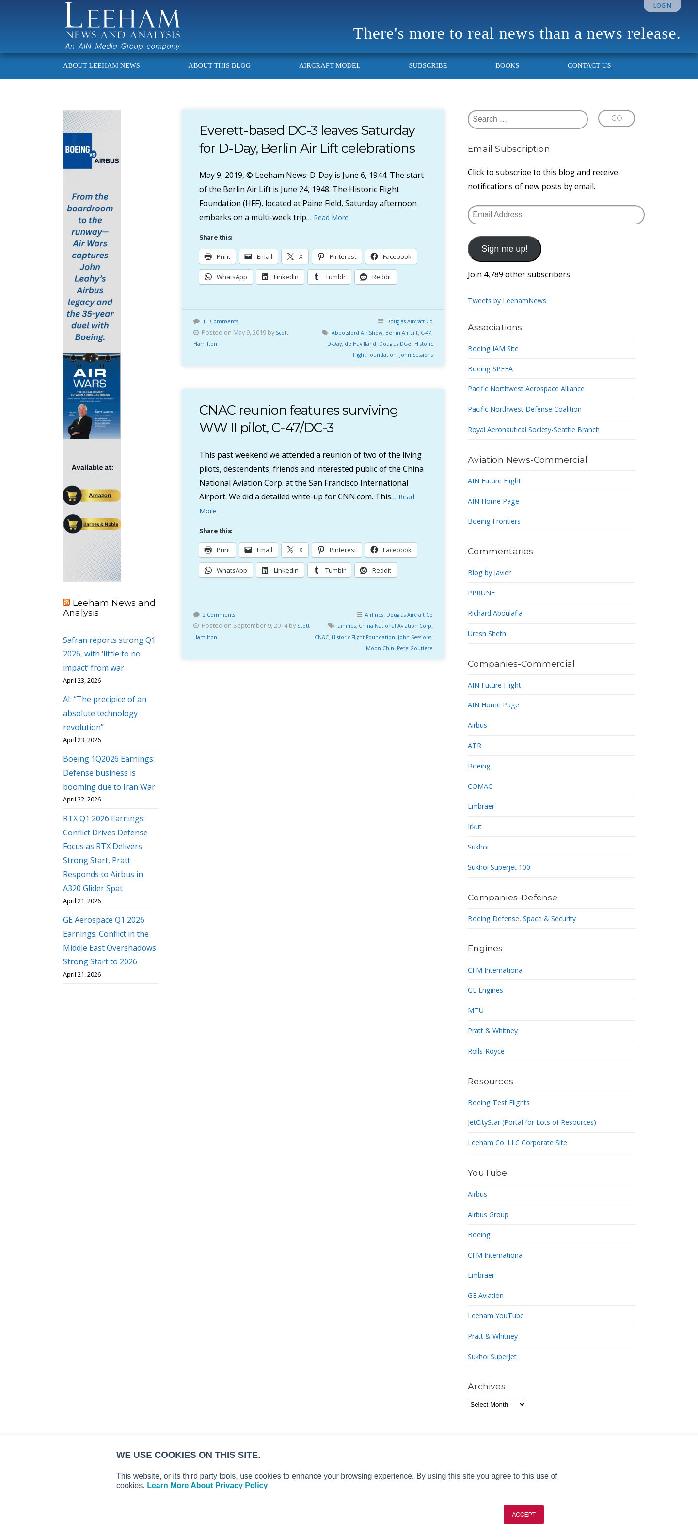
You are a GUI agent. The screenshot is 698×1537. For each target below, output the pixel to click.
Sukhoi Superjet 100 (504, 881)
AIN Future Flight (499, 495)
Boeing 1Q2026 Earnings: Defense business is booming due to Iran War (109, 787)
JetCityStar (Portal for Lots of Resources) (542, 1137)
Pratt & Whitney (496, 1045)
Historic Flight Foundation (352, 387)
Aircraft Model (330, 80)
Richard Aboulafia (499, 628)
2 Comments (221, 647)
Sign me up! (504, 264)
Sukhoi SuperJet (497, 1370)
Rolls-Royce (488, 1065)
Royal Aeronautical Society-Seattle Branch (543, 444)
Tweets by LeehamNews (512, 315)
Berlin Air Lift (413, 364)
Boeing (481, 780)
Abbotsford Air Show (362, 364)
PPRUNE (483, 607)
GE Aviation (488, 1310)
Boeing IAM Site (497, 362)
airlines (353, 658)
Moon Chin (400, 680)
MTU (477, 1025)
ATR (475, 760)
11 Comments (222, 353)
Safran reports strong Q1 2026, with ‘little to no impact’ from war (109, 668)
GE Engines (488, 1004)
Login (662, 5)
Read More (333, 249)
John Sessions (412, 387)
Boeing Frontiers (498, 535)
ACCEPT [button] (524, 1514)
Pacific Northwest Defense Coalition (533, 423)
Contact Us (589, 80)
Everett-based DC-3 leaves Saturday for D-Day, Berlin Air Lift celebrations (312, 162)
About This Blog (219, 80)
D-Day (342, 375)
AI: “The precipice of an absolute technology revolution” (104, 728)
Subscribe (428, 80)
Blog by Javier (493, 587)
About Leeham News (101, 80)
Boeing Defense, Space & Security (529, 933)
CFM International (501, 984)
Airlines (364, 647)
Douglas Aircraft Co (405, 353)
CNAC (348, 669)
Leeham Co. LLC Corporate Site (524, 1157)
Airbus (480, 740)
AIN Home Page (496, 515)
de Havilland (372, 375)
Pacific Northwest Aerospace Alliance (534, 403)
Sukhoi (480, 861)
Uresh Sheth (490, 647)
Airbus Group (492, 1229)
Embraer (483, 821)
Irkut (477, 841)
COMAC (481, 800)
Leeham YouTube (500, 1330)
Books (507, 80)
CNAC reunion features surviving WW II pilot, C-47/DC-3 (311, 450)
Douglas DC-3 (412, 375)
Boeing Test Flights (503, 1116)
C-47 (325, 375)
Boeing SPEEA (493, 383)
